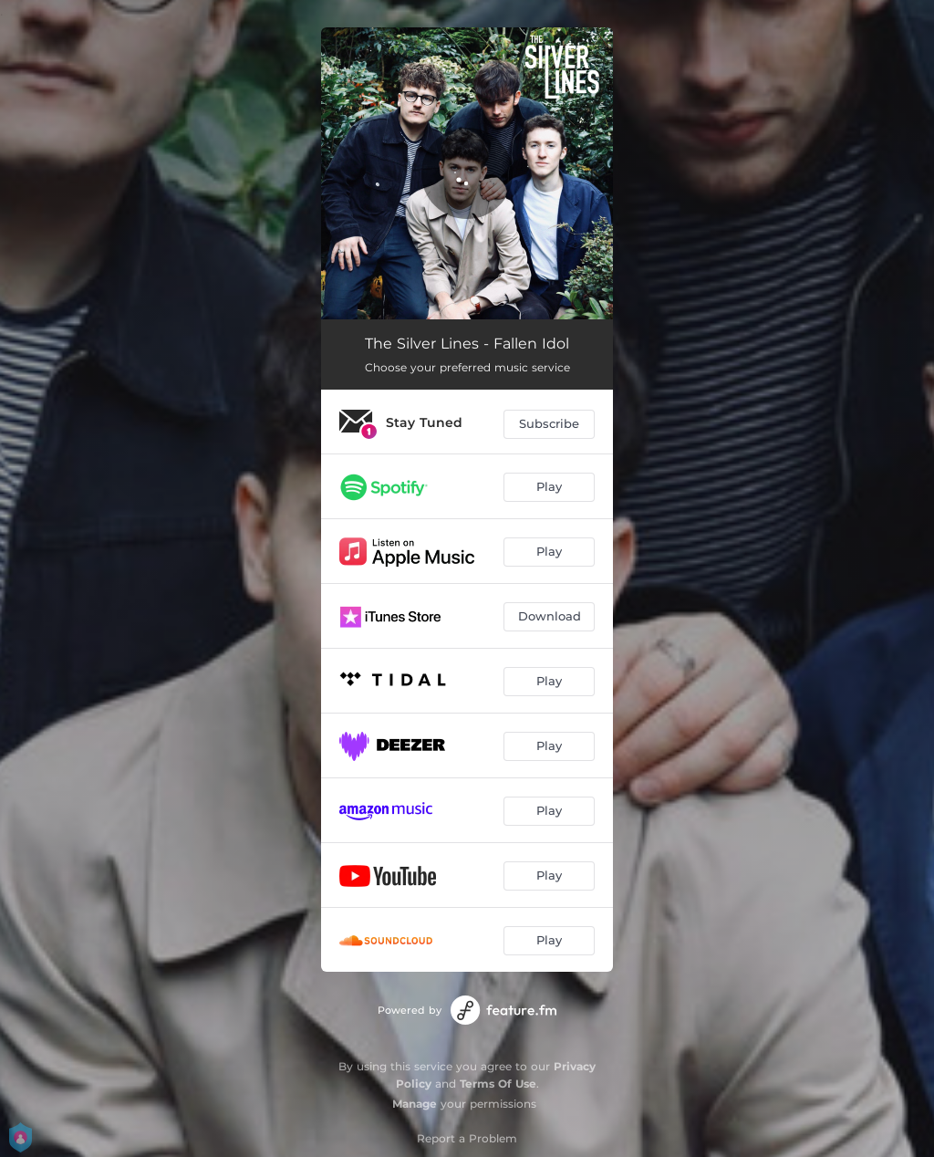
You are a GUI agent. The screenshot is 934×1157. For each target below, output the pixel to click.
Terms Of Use (498, 1083)
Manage (414, 1103)
